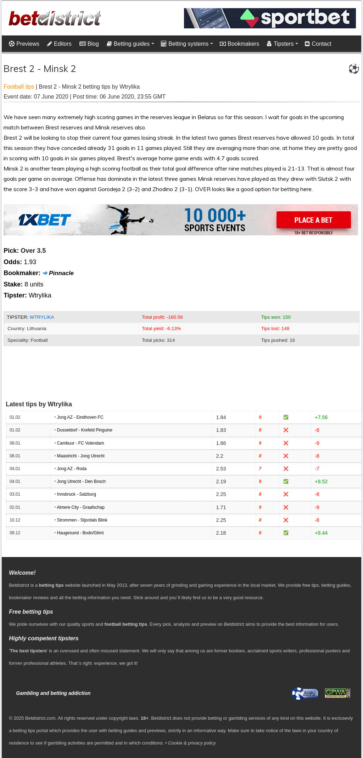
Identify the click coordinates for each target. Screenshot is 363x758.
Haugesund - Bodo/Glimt (80, 532)
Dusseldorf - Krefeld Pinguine (84, 430)
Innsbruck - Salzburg (76, 494)
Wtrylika (42, 317)
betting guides (336, 585)
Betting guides (128, 44)
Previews (24, 44)
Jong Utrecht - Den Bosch (81, 481)
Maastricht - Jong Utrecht (81, 455)
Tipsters (280, 44)
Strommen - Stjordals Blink (82, 520)
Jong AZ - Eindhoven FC (80, 417)
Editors (59, 44)
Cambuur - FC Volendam (80, 443)
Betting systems (184, 44)
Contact (318, 44)
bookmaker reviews (29, 597)
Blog (89, 44)
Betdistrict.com (40, 718)
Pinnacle (61, 273)
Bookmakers (239, 44)
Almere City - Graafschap (81, 507)
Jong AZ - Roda (71, 468)
